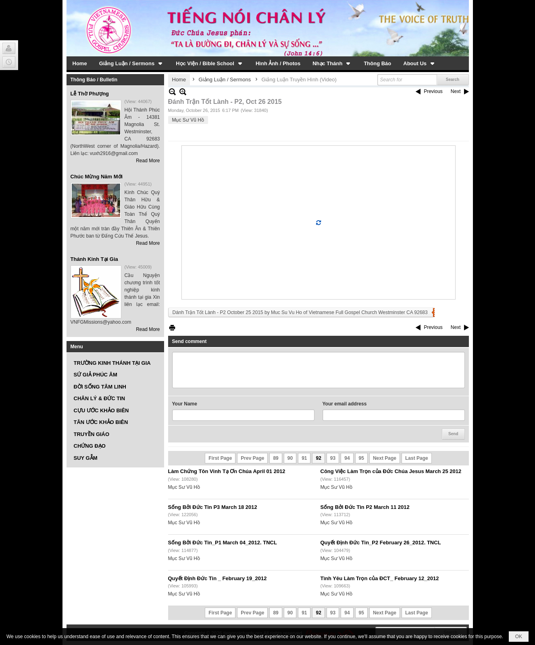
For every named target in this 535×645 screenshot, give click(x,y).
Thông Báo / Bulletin (94, 80)
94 (347, 458)
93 (332, 458)
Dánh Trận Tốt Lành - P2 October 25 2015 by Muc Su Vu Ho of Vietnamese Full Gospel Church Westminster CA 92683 (300, 312)
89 (275, 458)
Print (172, 327)
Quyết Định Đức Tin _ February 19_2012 (217, 578)
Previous (433, 91)
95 (361, 458)
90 (290, 458)
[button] (131, 63)
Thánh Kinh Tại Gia (94, 259)
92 (318, 458)
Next (456, 91)
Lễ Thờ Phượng (90, 94)
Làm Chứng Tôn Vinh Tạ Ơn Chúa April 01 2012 (226, 471)
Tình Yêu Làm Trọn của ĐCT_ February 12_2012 (380, 578)
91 (304, 458)
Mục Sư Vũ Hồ (188, 120)
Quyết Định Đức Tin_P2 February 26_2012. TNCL (381, 543)
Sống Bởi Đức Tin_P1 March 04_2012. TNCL (222, 543)
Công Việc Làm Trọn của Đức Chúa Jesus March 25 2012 (391, 471)
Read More (148, 160)
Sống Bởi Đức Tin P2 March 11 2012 (365, 507)
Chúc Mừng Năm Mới (97, 177)
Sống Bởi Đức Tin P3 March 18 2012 (212, 507)
